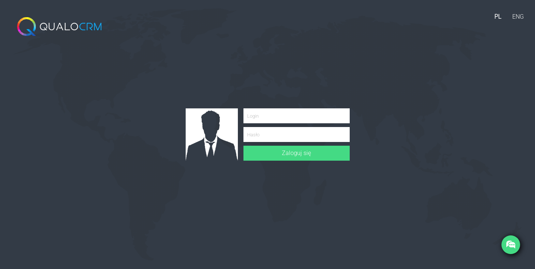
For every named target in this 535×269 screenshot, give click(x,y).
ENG (518, 16)
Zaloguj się (296, 153)
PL (497, 16)
